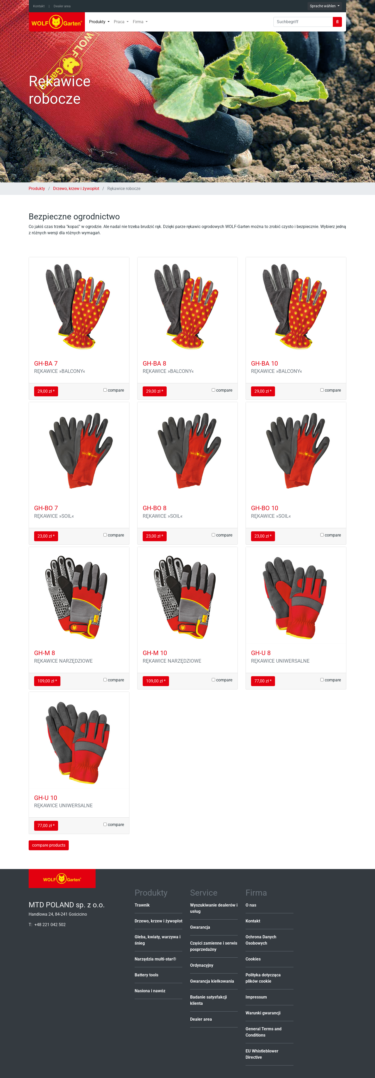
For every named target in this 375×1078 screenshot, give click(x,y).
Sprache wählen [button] (323, 6)
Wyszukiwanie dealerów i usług (214, 908)
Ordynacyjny (201, 965)
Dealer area (62, 6)
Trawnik (142, 905)
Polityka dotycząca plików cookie (263, 978)
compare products (48, 845)
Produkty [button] (98, 21)
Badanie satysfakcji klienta (208, 1000)
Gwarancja (200, 927)
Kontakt (39, 6)
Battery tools (146, 974)
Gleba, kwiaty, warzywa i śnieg (157, 940)
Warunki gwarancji (263, 1013)
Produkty (37, 188)
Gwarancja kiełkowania (212, 981)
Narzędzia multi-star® (155, 959)
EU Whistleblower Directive (262, 1054)
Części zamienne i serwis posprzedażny (213, 946)
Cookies (253, 959)
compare (113, 390)
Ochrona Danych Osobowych (261, 940)
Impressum (256, 997)
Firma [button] (139, 21)
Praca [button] (120, 21)
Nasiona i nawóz (150, 990)
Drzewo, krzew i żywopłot (76, 188)
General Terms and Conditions (264, 1032)
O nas (251, 905)
